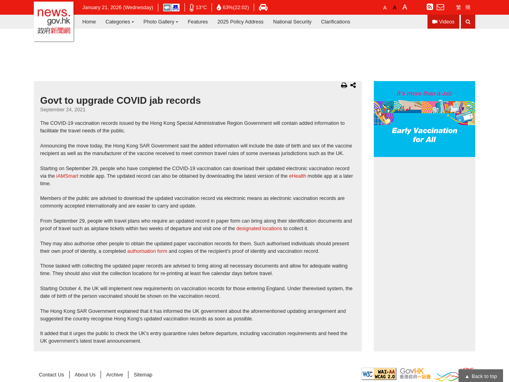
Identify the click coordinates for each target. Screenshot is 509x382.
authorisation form (147, 251)
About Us (85, 375)
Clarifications (335, 22)
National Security (292, 22)
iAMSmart (67, 176)
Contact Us (51, 375)
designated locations (259, 228)
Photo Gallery (159, 22)
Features (198, 22)
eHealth (297, 176)
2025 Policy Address (241, 22)
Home (89, 22)
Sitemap (143, 375)
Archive (114, 375)
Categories (117, 22)
